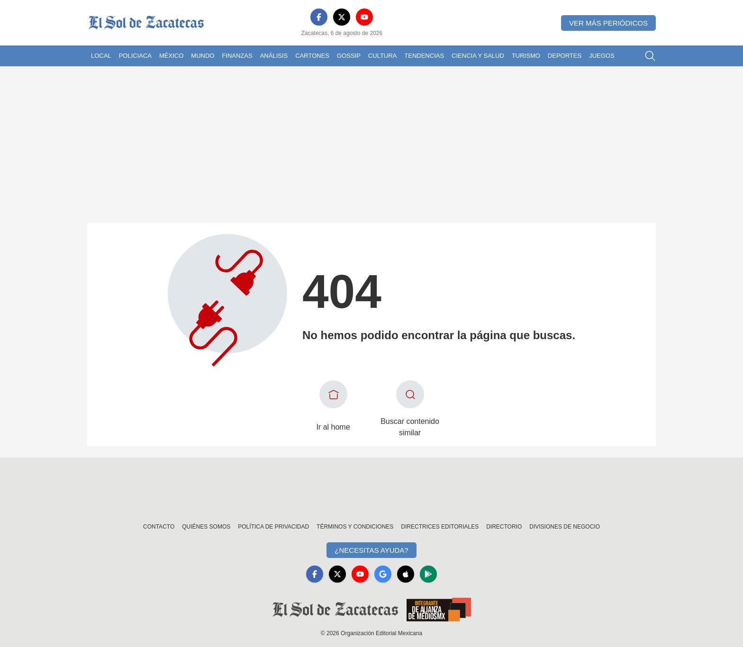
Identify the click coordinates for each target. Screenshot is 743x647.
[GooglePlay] (428, 574)
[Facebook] (318, 17)
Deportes (564, 55)
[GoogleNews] (382, 574)
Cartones (312, 55)
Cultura (382, 55)
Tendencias (424, 55)
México (171, 55)
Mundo (202, 55)
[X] (341, 17)
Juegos (601, 55)
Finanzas (237, 55)
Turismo (526, 55)
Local (101, 55)
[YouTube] (364, 17)
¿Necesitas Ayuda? (371, 550)
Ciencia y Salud (478, 55)
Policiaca (135, 55)
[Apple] (405, 574)
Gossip (349, 55)
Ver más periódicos (608, 23)
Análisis (274, 55)
